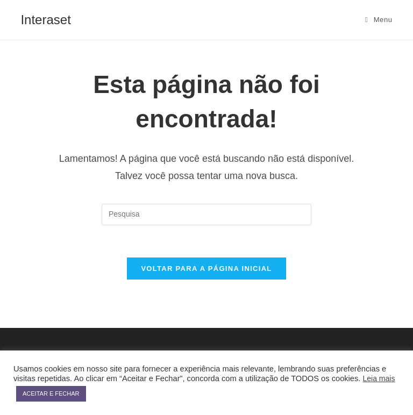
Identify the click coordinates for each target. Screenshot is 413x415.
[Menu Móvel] (379, 20)
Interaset (45, 19)
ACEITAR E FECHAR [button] (51, 393)
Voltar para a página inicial (206, 268)
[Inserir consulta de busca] (206, 214)
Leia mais (379, 378)
